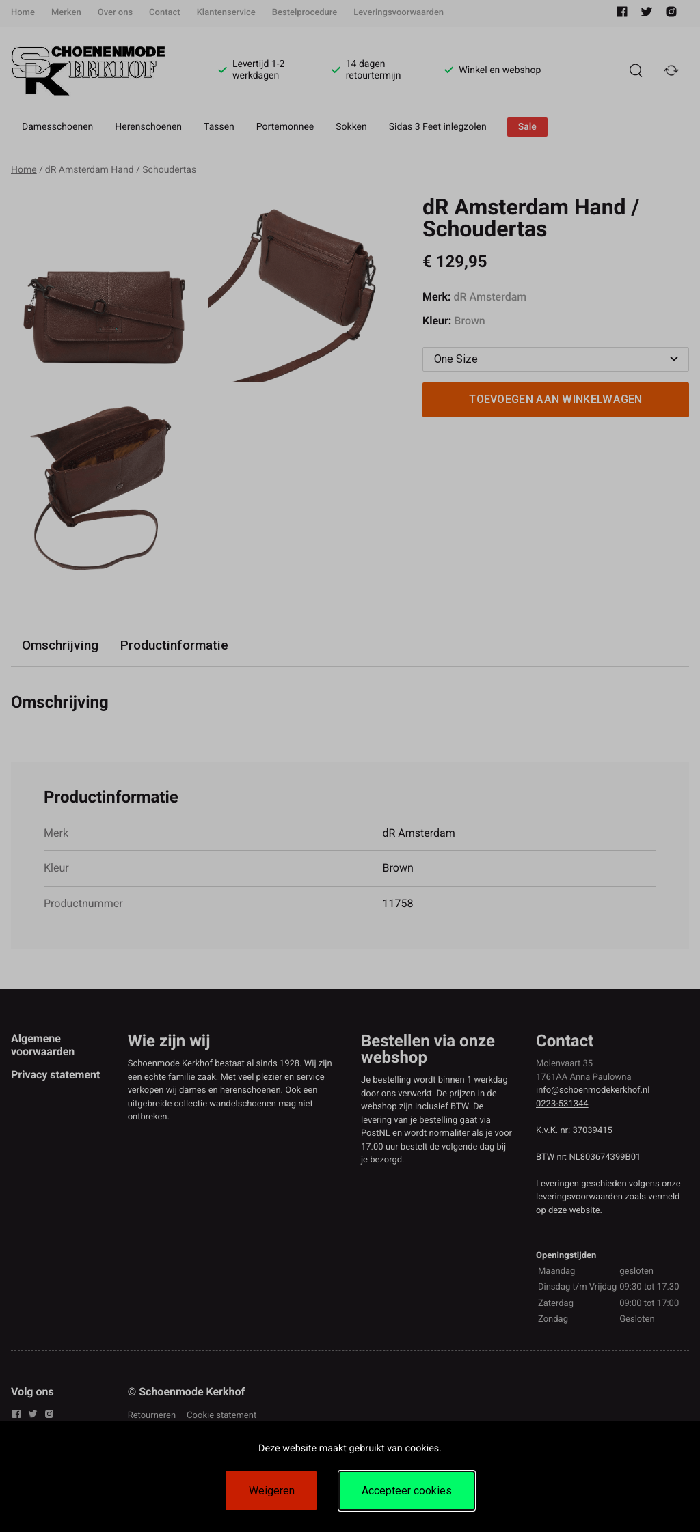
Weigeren (272, 1490)
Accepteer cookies (407, 1490)
